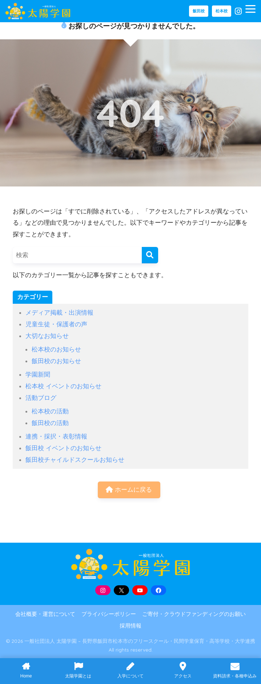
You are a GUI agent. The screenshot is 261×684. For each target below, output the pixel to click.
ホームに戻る (129, 489)
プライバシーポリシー (108, 614)
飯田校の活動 (50, 422)
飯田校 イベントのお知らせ (63, 448)
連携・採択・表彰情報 (56, 436)
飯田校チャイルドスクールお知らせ (74, 459)
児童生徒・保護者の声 (56, 324)
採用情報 (130, 626)
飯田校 (199, 11)
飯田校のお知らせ (56, 361)
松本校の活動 (50, 411)
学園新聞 (37, 374)
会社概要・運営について (45, 614)
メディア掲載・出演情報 (59, 312)
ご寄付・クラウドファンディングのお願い (194, 614)
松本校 (222, 11)
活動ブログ (40, 397)
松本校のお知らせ (56, 349)
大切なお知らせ (47, 335)
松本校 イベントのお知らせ (63, 386)
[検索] (150, 255)
